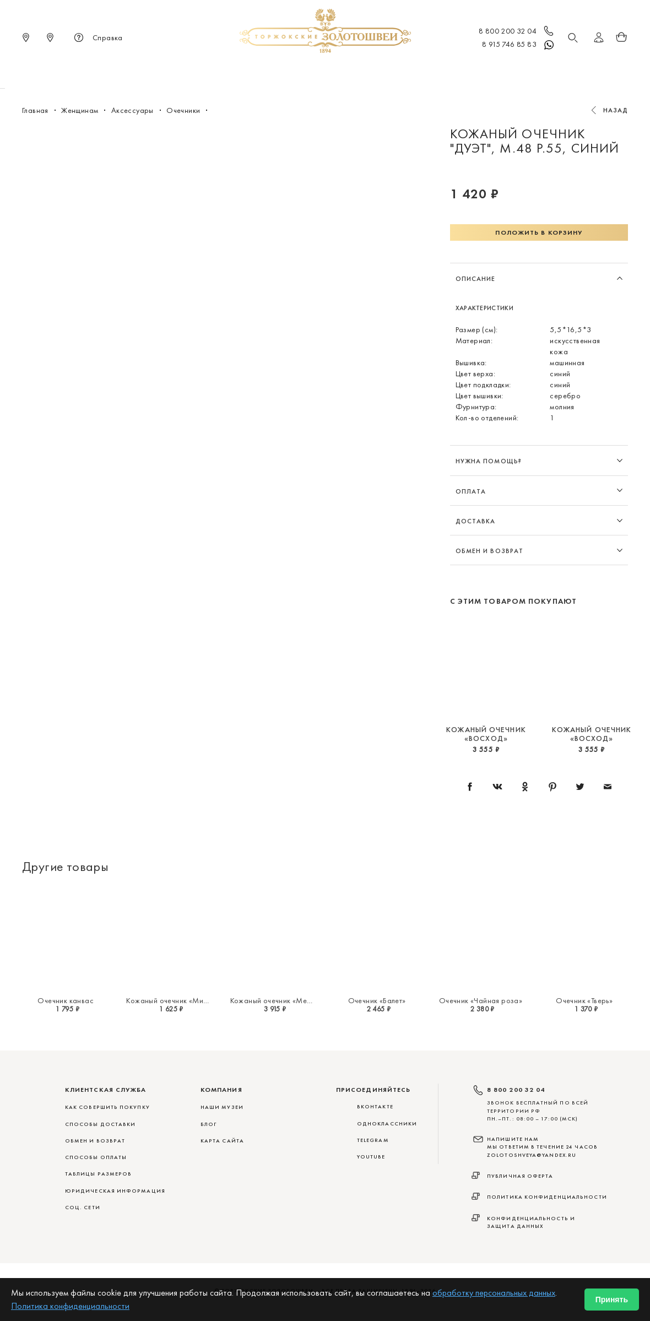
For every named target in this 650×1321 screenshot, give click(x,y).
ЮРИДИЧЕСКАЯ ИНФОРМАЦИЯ (115, 1190)
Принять (611, 1299)
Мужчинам (364, 71)
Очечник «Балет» (377, 1000)
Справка (97, 38)
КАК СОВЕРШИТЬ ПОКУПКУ (107, 1107)
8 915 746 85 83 (518, 45)
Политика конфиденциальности (547, 1196)
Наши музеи (222, 1107)
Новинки (168, 71)
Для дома (417, 71)
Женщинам (308, 71)
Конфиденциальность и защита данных (531, 1222)
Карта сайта (222, 1140)
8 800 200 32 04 (517, 32)
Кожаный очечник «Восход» (486, 733)
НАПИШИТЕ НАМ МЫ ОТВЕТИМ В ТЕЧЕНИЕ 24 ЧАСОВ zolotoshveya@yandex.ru (542, 1146)
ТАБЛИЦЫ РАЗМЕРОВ (98, 1173)
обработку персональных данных (493, 1292)
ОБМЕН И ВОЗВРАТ (95, 1140)
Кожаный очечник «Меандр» (279, 1000)
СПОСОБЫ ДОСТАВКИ (100, 1124)
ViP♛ (458, 71)
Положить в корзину (538, 232)
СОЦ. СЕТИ (82, 1207)
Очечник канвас (65, 1000)
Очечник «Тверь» (584, 1000)
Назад (616, 110)
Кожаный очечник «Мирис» (172, 1000)
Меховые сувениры (236, 71)
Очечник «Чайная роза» (480, 1000)
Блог (208, 1124)
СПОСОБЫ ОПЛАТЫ (96, 1157)
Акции (492, 71)
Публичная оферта (520, 1175)
